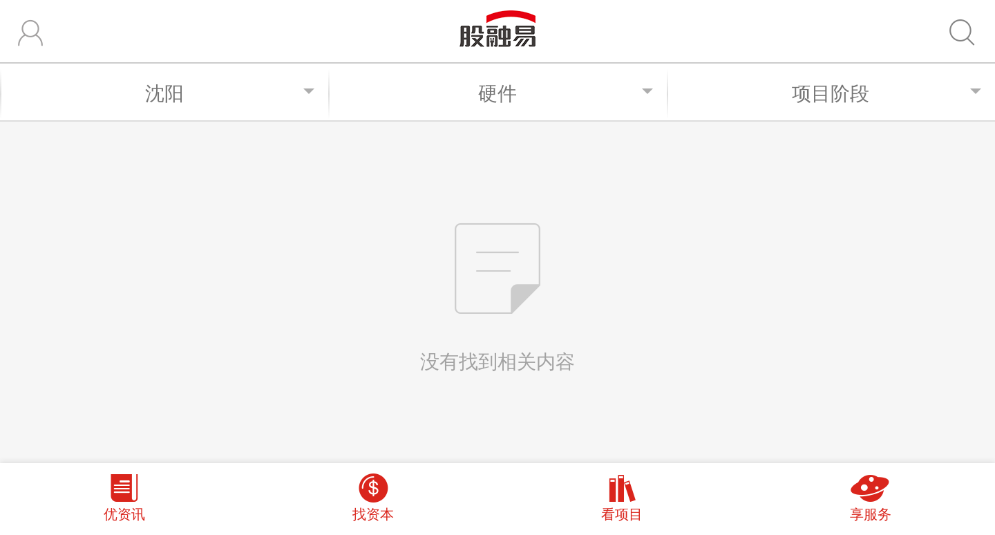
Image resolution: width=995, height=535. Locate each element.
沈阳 (230, 92)
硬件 (565, 92)
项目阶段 (886, 92)
